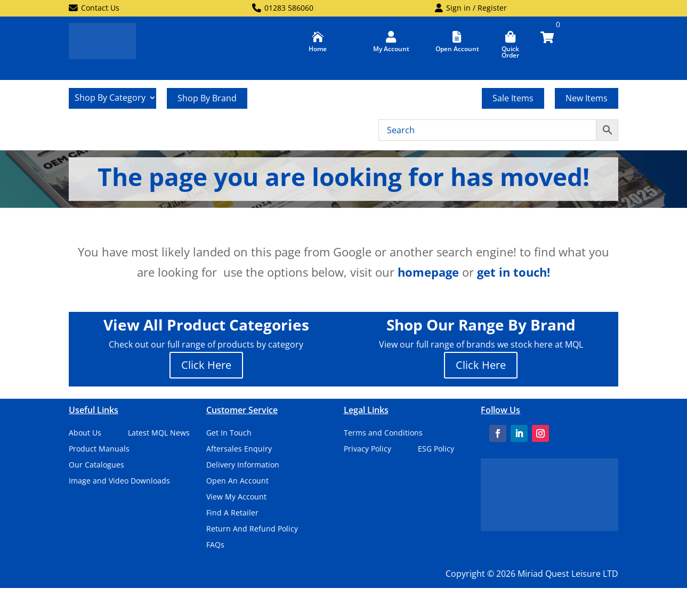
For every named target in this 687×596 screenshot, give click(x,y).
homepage (428, 272)
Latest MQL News (159, 433)
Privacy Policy (367, 449)
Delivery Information (242, 465)
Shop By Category (110, 98)
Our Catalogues (96, 465)
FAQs (215, 545)
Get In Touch (229, 433)
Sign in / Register (471, 8)
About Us (85, 433)
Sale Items (513, 98)
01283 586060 (282, 8)
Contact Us (94, 8)
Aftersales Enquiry (239, 449)
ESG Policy (436, 449)
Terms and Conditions (383, 433)
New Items (586, 98)
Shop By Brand (207, 98)
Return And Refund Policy (252, 529)
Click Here (206, 365)
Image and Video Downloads (119, 481)
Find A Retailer (232, 513)
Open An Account (237, 481)
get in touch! (513, 272)
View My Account (236, 497)
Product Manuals (99, 449)
